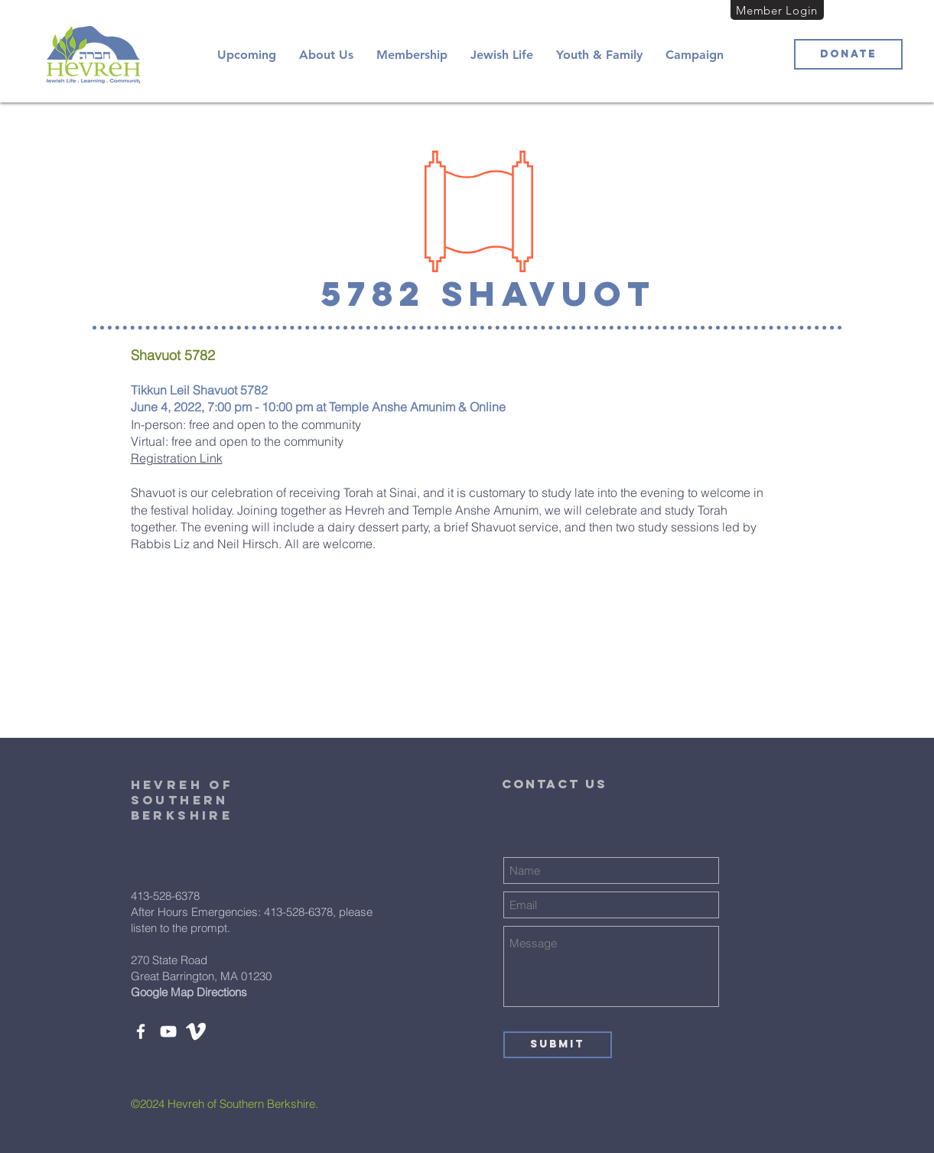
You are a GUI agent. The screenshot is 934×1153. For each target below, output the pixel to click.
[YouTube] (168, 1031)
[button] (326, 54)
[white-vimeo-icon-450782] (196, 1031)
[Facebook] (141, 1031)
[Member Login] (777, 10)
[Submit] (557, 1044)
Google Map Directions (189, 992)
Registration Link (177, 458)
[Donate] (848, 54)
